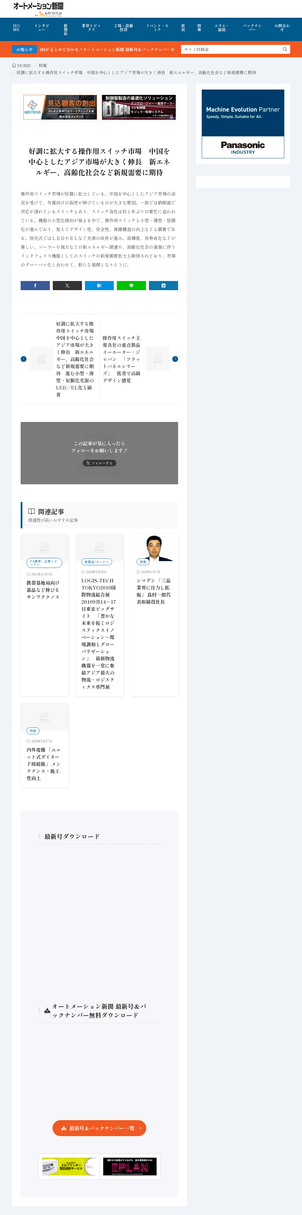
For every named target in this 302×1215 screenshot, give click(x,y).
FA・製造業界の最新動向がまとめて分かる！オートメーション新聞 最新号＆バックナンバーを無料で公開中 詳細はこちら (124, 49)
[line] (131, 285)
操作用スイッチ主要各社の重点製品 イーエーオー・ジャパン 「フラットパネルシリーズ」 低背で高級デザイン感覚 (124, 359)
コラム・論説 (221, 27)
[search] (285, 49)
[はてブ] (99, 285)
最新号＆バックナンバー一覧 (101, 1128)
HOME (16, 27)
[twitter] (67, 285)
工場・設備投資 (123, 27)
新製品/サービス (97, 561)
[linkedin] (163, 285)
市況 (183, 27)
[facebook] (35, 285)
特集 (199, 27)
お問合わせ (282, 27)
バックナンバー (252, 27)
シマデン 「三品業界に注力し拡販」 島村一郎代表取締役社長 (154, 591)
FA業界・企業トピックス (43, 563)
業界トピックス (91, 27)
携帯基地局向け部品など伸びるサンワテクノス (43, 589)
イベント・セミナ (157, 27)
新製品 (66, 29)
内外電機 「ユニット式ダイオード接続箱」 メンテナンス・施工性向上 (44, 764)
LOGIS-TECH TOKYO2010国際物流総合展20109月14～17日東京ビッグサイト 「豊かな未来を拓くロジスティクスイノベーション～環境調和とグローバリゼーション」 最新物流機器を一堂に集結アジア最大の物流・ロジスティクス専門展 (98, 633)
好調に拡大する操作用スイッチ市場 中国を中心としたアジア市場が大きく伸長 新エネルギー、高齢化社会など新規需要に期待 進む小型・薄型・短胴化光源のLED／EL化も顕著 (77, 359)
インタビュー (41, 27)
